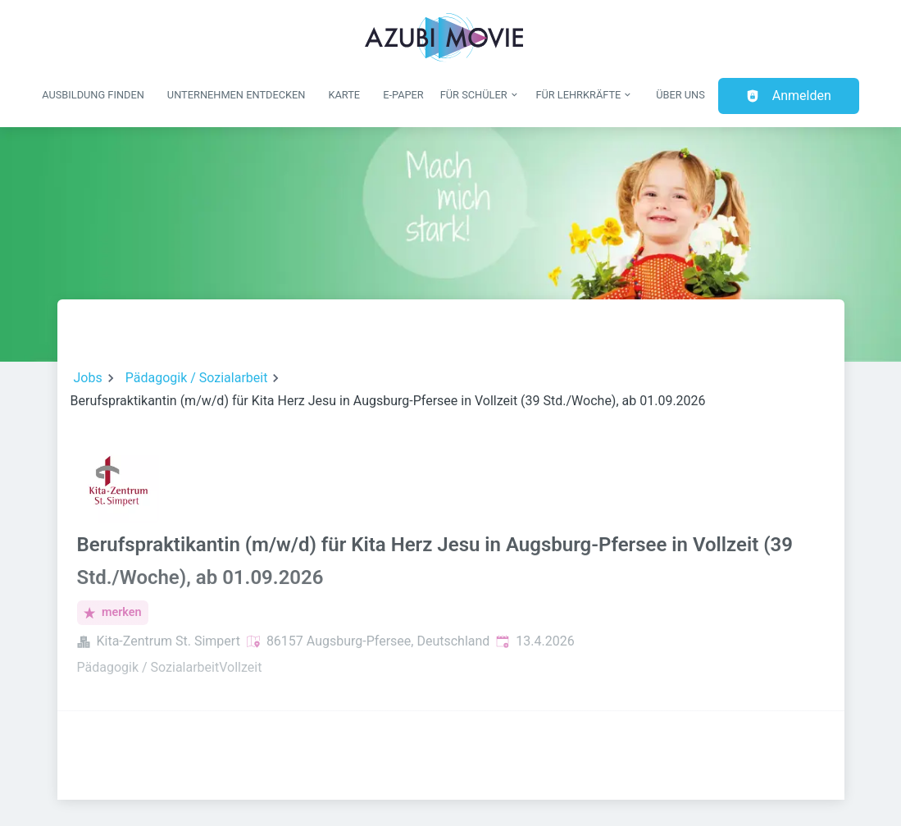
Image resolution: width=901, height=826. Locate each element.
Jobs (88, 378)
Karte (344, 95)
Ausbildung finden (93, 95)
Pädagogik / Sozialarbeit (196, 378)
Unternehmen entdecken (236, 95)
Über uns (680, 95)
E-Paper (403, 95)
